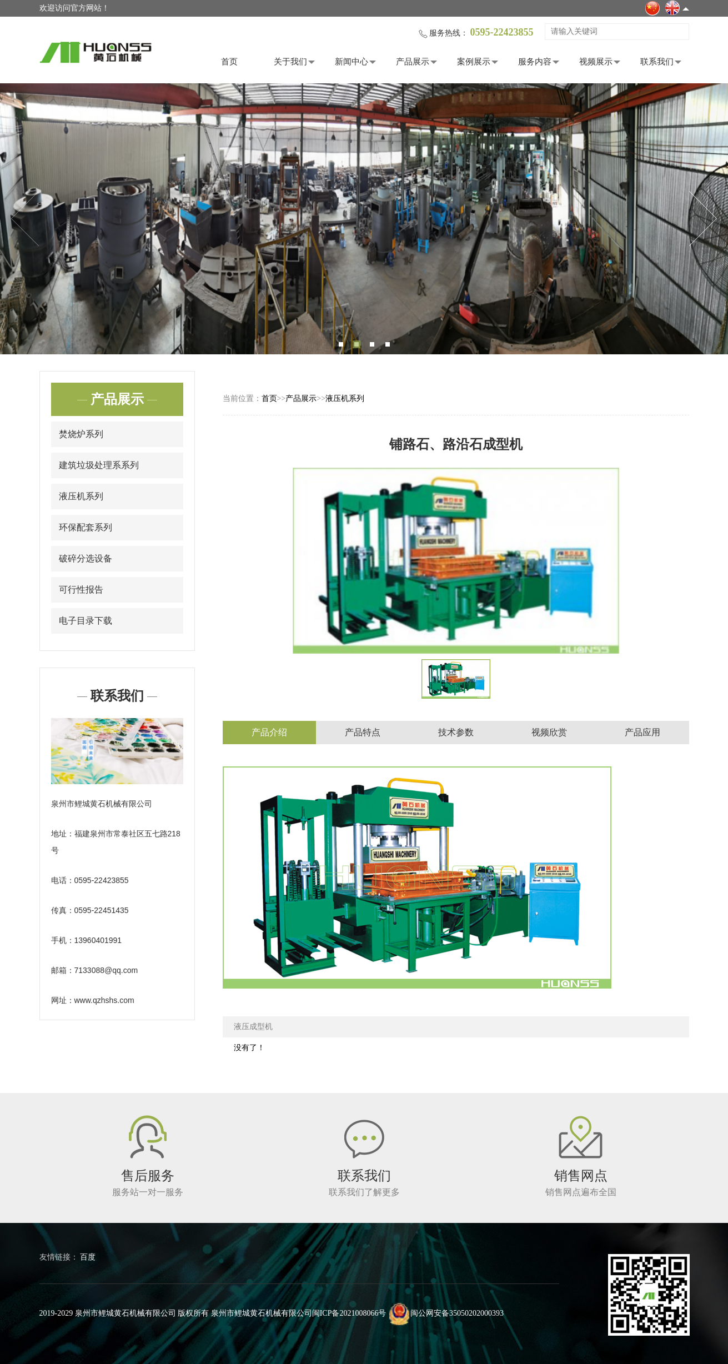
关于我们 (290, 61)
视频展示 (595, 61)
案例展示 (473, 61)
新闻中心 (351, 61)
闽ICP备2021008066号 (349, 1313)
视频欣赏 (549, 732)
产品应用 (642, 732)
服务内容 (534, 61)
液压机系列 (81, 496)
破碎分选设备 (85, 558)
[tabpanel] (364, 218)
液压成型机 (253, 1026)
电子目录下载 (85, 620)
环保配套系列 (85, 527)
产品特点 (362, 732)
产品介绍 (269, 732)
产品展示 (412, 61)
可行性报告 (81, 589)
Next (703, 219)
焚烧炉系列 (81, 434)
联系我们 (657, 61)
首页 (229, 61)
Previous (25, 219)
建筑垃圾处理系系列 (99, 465)
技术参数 (456, 732)
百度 (88, 1257)
